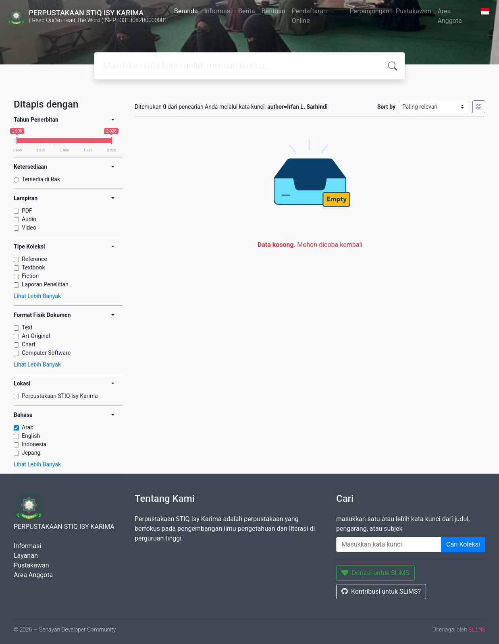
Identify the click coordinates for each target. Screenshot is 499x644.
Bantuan (273, 11)
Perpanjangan (369, 11)
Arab (27, 427)
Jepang (31, 452)
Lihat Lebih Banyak (37, 296)
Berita (246, 11)
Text (27, 327)
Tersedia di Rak (41, 179)
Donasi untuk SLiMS (375, 573)
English (31, 436)
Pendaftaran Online (309, 16)
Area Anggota (450, 16)
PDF (27, 210)
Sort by (386, 107)
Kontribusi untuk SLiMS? (381, 591)
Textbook (33, 267)
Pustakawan (413, 11)
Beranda (186, 11)
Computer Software (46, 353)
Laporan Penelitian (45, 284)
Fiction (30, 276)
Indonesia (34, 444)
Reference (34, 259)
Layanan (26, 555)
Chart (28, 344)
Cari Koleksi (463, 544)
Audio (29, 219)
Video (29, 227)
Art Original (36, 336)
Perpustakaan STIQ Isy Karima (60, 396)
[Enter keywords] (388, 544)
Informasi (218, 11)
